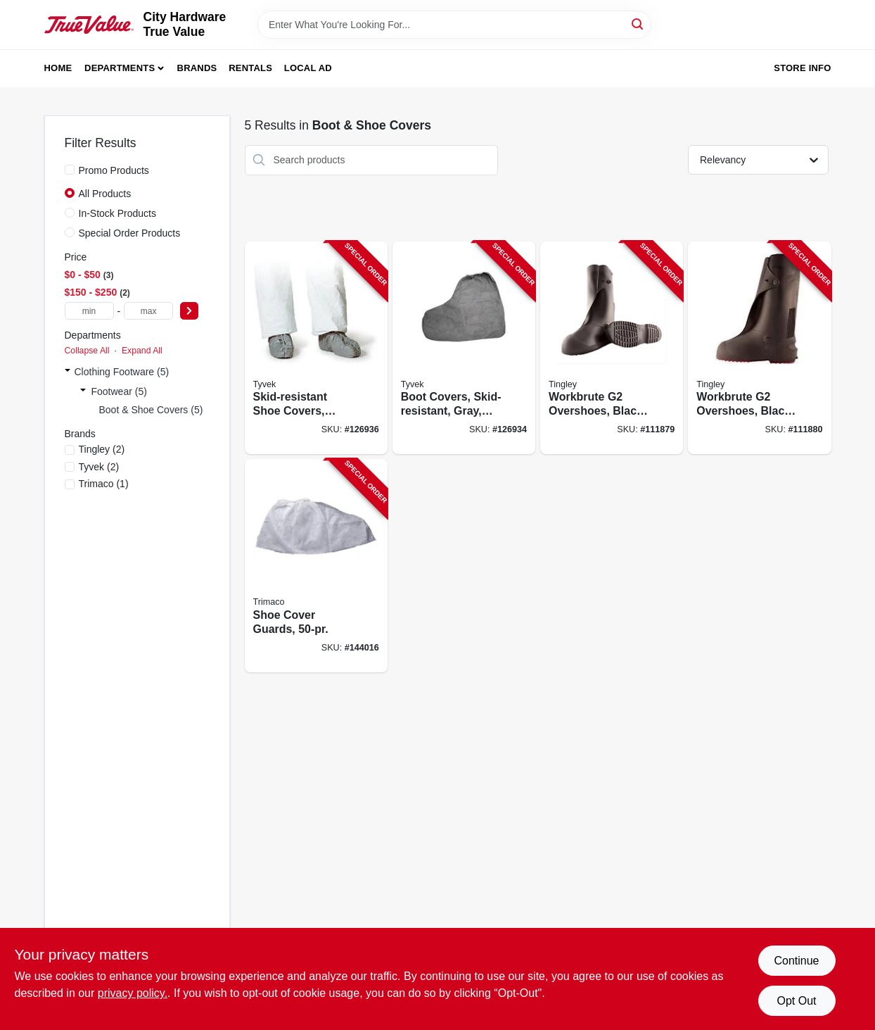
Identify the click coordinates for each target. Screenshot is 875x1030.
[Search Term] (454, 25)
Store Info (802, 68)
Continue (796, 961)
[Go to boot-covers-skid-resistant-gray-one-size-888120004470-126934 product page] (463, 348)
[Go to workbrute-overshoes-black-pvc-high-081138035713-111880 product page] (759, 348)
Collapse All (87, 351)
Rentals (250, 68)
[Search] (638, 23)
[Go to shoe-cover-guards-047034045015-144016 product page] (316, 565)
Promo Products (114, 170)
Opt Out (796, 1001)
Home (58, 68)
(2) (102, 449)
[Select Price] (189, 311)
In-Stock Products (118, 213)
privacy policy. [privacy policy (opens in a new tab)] (132, 993)
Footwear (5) (119, 391)
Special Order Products (130, 233)
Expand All (142, 351)
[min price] (89, 311)
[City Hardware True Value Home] (89, 24)
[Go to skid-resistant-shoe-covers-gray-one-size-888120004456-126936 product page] (316, 348)
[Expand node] (67, 372)
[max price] (148, 311)
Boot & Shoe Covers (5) (151, 409)
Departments (119, 68)
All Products (105, 193)
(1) (104, 483)
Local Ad (308, 68)
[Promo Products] (70, 170)
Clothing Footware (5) (122, 371)
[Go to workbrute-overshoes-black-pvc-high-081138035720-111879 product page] (611, 348)
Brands (197, 68)
